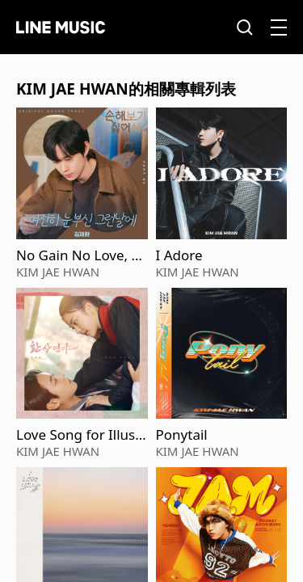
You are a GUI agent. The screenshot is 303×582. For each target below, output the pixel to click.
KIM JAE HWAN (57, 272)
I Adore (179, 255)
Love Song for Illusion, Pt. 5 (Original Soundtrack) (81, 435)
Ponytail (182, 435)
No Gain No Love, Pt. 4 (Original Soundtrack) (80, 255)
